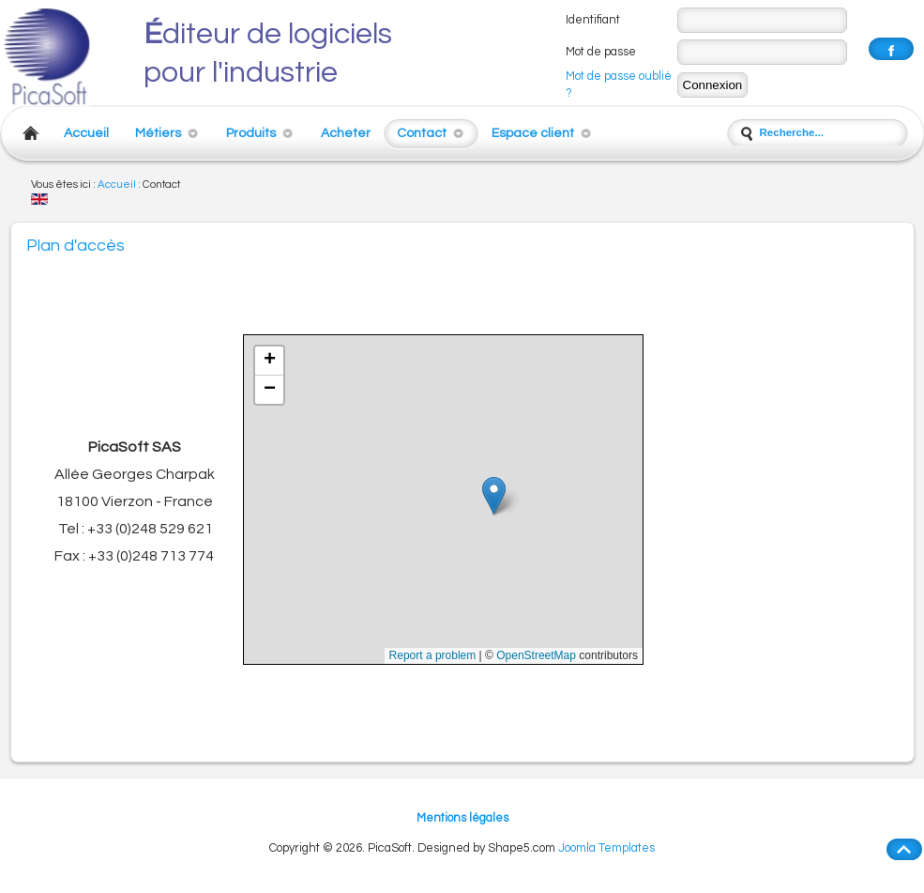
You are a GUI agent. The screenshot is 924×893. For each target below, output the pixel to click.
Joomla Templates (606, 848)
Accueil (86, 133)
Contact (422, 133)
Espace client (533, 133)
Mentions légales (462, 818)
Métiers (158, 133)
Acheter (346, 133)
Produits (251, 133)
